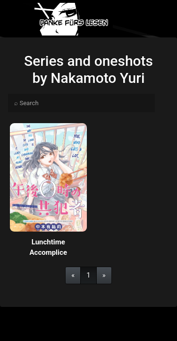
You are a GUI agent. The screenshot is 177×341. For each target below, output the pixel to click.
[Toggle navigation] (162, 19)
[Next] (104, 275)
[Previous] (73, 275)
